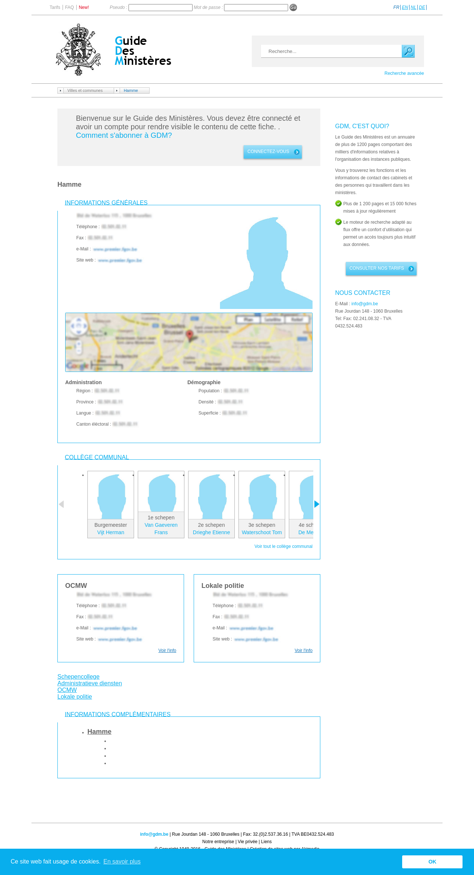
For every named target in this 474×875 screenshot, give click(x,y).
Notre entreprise (218, 841)
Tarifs (55, 7)
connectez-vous (268, 151)
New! (84, 7)
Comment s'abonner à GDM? (124, 135)
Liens (266, 841)
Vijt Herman (110, 532)
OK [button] (432, 862)
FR (396, 7)
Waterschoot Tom (262, 532)
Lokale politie (74, 696)
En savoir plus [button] (122, 861)
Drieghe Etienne (211, 532)
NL (413, 7)
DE (422, 7)
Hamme (131, 90)
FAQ (69, 7)
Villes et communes (85, 90)
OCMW (67, 690)
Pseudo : (119, 7)
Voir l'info (167, 650)
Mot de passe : (209, 7)
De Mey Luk (312, 532)
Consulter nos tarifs (377, 268)
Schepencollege (78, 676)
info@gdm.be (364, 303)
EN (405, 7)
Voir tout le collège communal (283, 546)
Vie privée (247, 841)
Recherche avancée (404, 73)
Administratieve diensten (89, 683)
